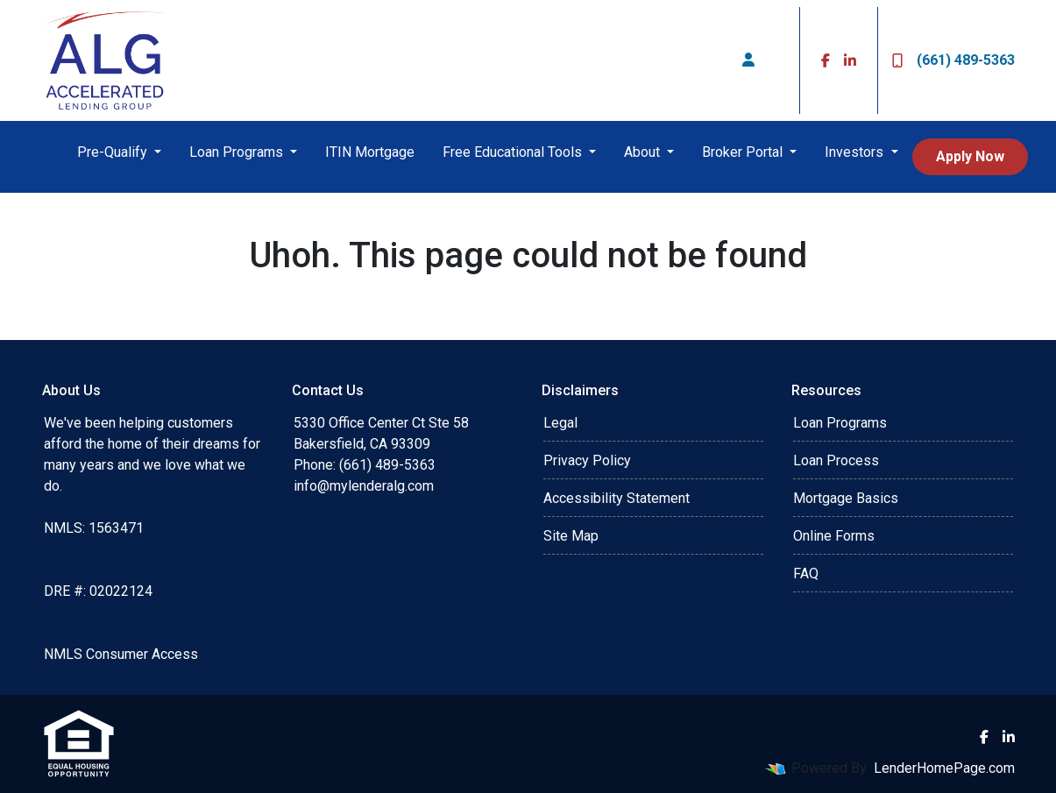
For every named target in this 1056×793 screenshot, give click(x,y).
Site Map (571, 535)
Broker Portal (744, 152)
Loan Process (836, 460)
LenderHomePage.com (944, 768)
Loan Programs (238, 152)
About (643, 152)
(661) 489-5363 (953, 60)
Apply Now (970, 156)
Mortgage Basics (845, 498)
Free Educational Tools (514, 152)
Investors (856, 152)
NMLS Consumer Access (121, 654)
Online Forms (834, 535)
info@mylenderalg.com (364, 486)
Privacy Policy (587, 460)
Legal (560, 422)
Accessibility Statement (616, 498)
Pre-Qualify (114, 152)
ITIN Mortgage (370, 152)
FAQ (806, 573)
